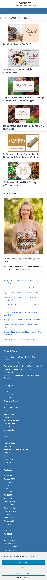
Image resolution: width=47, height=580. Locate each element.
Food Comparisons (11, 407)
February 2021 (9, 540)
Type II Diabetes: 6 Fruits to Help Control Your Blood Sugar (23, 99)
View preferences (23, 573)
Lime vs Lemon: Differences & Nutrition (20, 363)
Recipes (7, 453)
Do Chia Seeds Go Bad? (17, 44)
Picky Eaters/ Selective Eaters (16, 449)
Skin (6, 456)
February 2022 (10, 502)
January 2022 (9, 505)
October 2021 (9, 515)
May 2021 (7, 531)
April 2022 (8, 495)
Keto (6, 433)
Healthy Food (9, 424)
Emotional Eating (11, 401)
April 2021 (8, 534)
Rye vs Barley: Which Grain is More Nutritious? (23, 366)
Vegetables (8, 459)
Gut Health (8, 417)
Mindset (7, 440)
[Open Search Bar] (44, 11)
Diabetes (7, 398)
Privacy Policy (28, 577)
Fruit (6, 411)
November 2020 (10, 550)
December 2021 (10, 508)
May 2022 (8, 492)
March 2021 (8, 537)
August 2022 (9, 485)
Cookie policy (19, 577)
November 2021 (10, 511)
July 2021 (8, 524)
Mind (6, 437)
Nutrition (7, 446)
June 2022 (8, 489)
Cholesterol (8, 394)
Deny (23, 568)
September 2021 (10, 518)
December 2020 (10, 547)
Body (6, 391)
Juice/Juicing (9, 430)
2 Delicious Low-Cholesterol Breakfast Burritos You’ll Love (21, 156)
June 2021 (8, 527)
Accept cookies (23, 562)
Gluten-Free (9, 414)
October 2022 (9, 479)
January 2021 (9, 544)
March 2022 (8, 498)
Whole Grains (9, 462)
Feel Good (8, 404)
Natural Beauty (10, 443)
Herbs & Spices (10, 427)
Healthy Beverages (11, 420)
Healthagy (23, 3)
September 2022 (10, 482)
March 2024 (9, 476)
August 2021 (9, 521)
